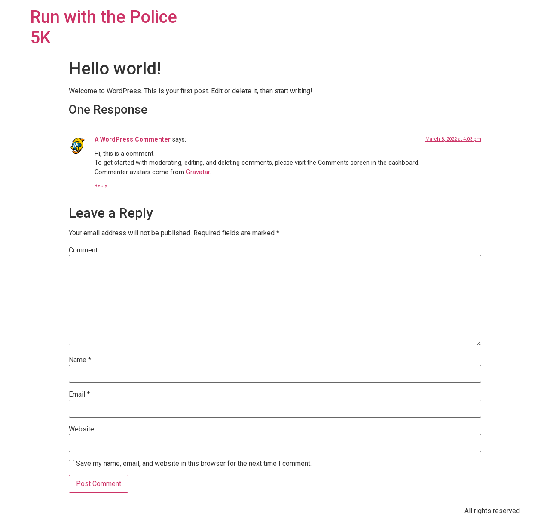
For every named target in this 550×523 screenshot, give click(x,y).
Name (80, 360)
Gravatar (198, 172)
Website (81, 429)
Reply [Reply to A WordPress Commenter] (101, 185)
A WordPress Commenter (133, 139)
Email (79, 394)
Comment (83, 250)
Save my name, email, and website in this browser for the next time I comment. (194, 463)
